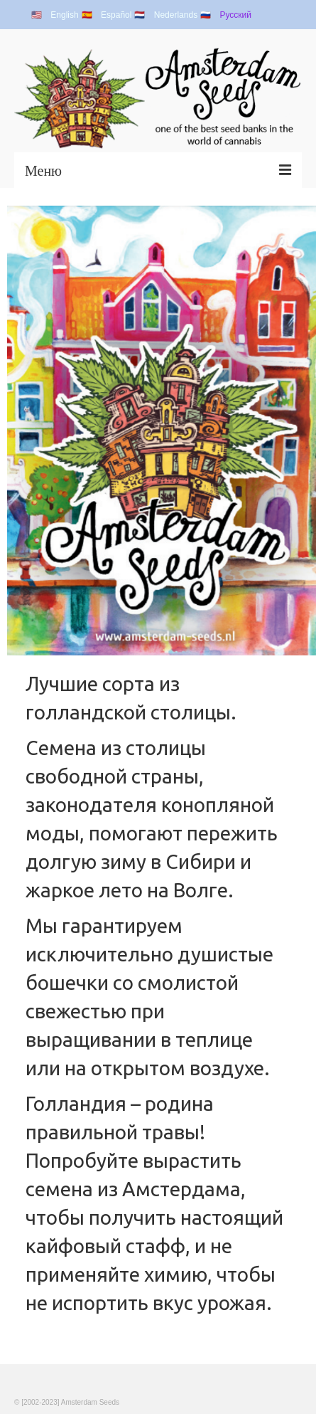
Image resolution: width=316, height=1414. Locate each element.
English (64, 15)
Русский (235, 15)
